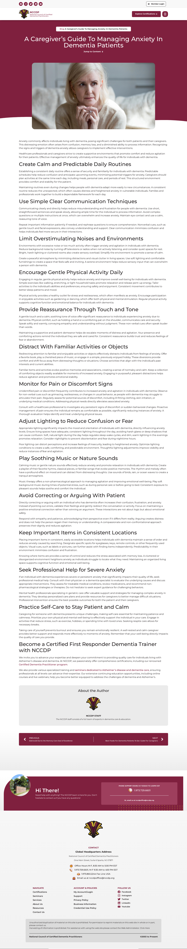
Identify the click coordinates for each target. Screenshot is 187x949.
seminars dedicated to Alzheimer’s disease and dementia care (112, 670)
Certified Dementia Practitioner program (43, 664)
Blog (62, 29)
